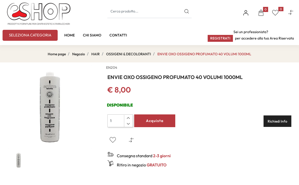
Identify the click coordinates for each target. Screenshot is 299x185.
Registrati (220, 38)
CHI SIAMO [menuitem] (92, 35)
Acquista (155, 120)
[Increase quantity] (128, 118)
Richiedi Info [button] (277, 121)
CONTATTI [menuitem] (118, 35)
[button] (186, 11)
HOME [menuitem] (69, 35)
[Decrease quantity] (128, 124)
